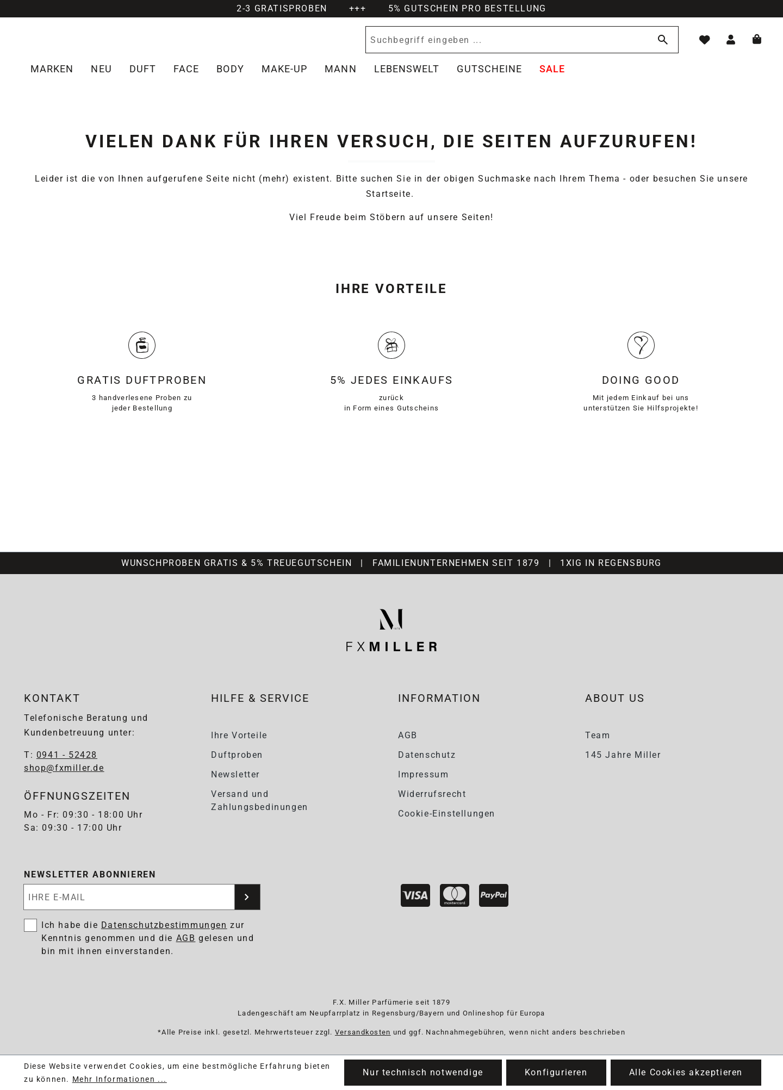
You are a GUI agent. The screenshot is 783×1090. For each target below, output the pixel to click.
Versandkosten (363, 1032)
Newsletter (235, 774)
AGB (408, 735)
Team (597, 735)
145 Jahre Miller (623, 755)
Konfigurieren (556, 1072)
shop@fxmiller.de (64, 768)
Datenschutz (427, 755)
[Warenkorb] (757, 46)
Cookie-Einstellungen (446, 813)
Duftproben (237, 755)
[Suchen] (660, 46)
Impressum (423, 774)
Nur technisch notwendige (423, 1072)
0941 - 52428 (66, 755)
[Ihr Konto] (731, 46)
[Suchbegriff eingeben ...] (505, 46)
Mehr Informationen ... (119, 1079)
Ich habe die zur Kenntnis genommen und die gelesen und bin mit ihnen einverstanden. (147, 938)
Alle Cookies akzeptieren (686, 1072)
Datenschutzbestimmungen (164, 925)
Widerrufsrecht (432, 794)
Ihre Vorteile (239, 735)
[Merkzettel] (705, 46)
